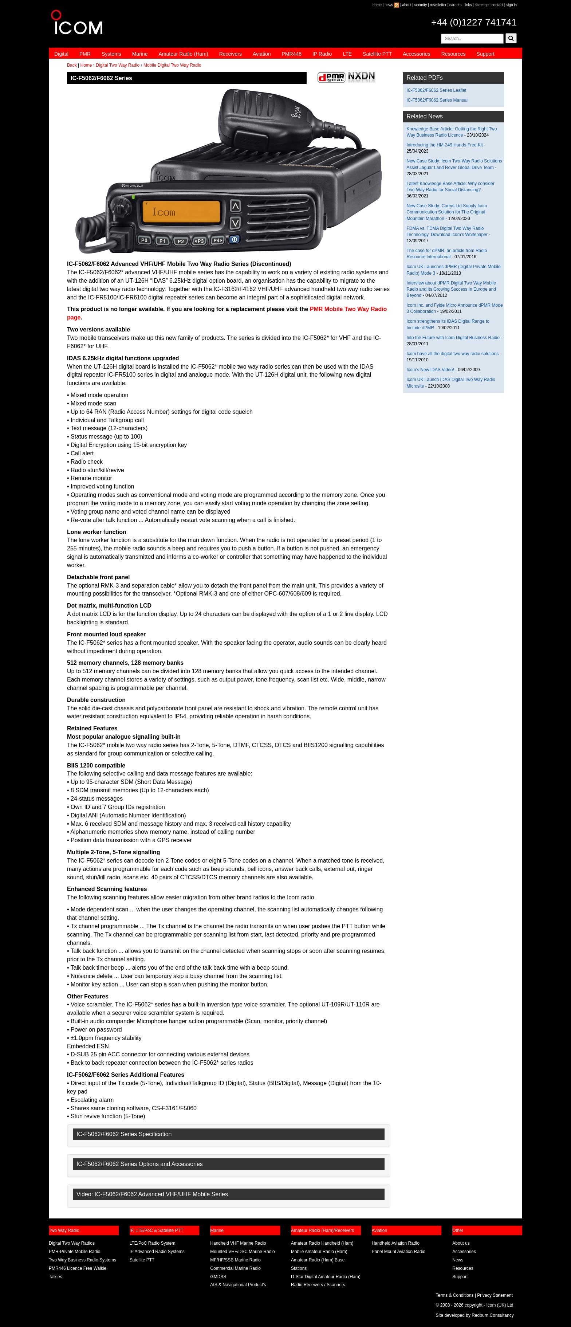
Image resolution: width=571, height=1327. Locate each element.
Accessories (416, 54)
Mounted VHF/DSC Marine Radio (242, 1251)
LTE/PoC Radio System (153, 1243)
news (389, 5)
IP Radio (322, 54)
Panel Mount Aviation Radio (398, 1251)
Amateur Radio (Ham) (183, 54)
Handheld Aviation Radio (396, 1243)
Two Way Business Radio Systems (82, 1260)
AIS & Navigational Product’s (238, 1284)
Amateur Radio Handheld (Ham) (322, 1243)
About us (460, 1243)
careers (455, 5)
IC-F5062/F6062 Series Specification (124, 1134)
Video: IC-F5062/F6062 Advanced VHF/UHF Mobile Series (152, 1194)
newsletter (438, 5)
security (420, 5)
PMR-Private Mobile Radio (74, 1251)
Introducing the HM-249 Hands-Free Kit (445, 145)
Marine (140, 54)
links (468, 5)
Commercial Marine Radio (235, 1268)
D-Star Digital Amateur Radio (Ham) (326, 1276)
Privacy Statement (494, 1295)
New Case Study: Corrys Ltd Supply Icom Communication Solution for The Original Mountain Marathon (447, 212)
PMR (85, 54)
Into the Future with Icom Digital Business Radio (453, 337)
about (406, 5)
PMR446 (291, 54)
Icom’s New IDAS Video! (430, 369)
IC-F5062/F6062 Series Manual (437, 100)
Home (86, 65)
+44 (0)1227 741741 (474, 22)
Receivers (230, 54)
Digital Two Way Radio (117, 65)
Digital (61, 54)
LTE (347, 54)
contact (497, 5)
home (377, 5)
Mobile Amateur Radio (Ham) (319, 1251)
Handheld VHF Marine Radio (238, 1243)
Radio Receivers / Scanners (318, 1284)
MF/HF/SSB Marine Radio (235, 1260)
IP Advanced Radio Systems (157, 1251)
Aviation (262, 54)
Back (72, 65)
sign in (511, 5)
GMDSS (218, 1276)
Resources (453, 54)
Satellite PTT (377, 54)
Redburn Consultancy (492, 1315)
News (457, 1260)
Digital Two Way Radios (72, 1243)
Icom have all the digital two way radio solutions (453, 353)
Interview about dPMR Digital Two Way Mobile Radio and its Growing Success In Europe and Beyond (451, 289)
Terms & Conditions (455, 1295)
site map (482, 5)
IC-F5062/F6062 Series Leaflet (436, 90)
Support (486, 54)
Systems (111, 54)
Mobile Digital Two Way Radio (172, 65)
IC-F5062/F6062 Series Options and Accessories (139, 1164)
